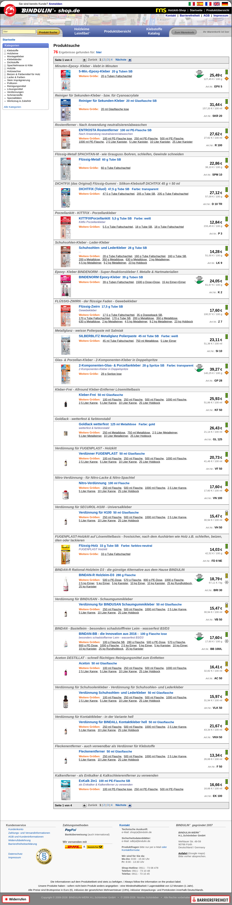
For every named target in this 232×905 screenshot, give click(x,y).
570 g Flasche (132, 580)
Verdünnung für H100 (109, 512)
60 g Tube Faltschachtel (115, 167)
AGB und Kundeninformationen (25, 836)
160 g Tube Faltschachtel (150, 256)
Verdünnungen (15, 92)
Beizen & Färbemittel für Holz (23, 74)
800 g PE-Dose (153, 580)
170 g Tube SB (121, 318)
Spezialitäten (14, 98)
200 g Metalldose (89, 259)
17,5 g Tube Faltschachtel (118, 315)
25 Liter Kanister (182, 141)
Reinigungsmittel (16, 86)
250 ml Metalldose (114, 432)
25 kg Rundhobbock (179, 583)
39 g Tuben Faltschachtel (118, 282)
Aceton (98, 663)
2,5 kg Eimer (86, 583)
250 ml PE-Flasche (146, 138)
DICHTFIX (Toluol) (118, 189)
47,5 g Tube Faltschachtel (118, 193)
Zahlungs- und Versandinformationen (29, 832)
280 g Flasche (135, 642)
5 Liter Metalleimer (90, 435)
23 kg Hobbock (137, 262)
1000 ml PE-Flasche (91, 141)
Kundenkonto (15, 829)
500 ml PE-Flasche (171, 138)
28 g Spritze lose (111, 373)
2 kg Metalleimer (159, 259)
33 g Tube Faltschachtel (115, 554)
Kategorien (12, 45)
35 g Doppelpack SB (149, 315)
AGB (206, 15)
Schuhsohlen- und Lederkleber (113, 248)
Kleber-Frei (101, 395)
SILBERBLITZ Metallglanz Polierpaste (128, 336)
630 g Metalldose (136, 259)
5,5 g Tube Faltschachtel (118, 226)
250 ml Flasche (133, 399)
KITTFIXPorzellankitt (115, 218)
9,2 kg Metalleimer (115, 262)
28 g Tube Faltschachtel (117, 256)
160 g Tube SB (177, 256)
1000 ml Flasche (176, 399)
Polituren (12, 83)
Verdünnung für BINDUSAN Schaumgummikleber (130, 604)
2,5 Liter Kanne (88, 402)
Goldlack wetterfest (117, 424)
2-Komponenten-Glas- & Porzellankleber (136, 365)
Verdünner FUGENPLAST (112, 453)
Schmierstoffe (15, 95)
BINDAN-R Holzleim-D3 (107, 575)
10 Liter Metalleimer (116, 435)
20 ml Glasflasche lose (115, 109)
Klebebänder (14, 59)
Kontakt (171, 15)
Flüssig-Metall (100, 159)
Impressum (220, 15)
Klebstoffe (12, 50)
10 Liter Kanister (160, 141)
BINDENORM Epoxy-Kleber (111, 277)
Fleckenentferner (105, 751)
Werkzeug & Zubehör (19, 101)
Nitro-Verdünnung (104, 483)
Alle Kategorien (12, 106)
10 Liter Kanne (128, 402)
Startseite (8, 39)
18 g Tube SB (143, 226)
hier (99, 52)
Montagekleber (15, 56)
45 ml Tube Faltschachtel (118, 340)
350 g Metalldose (112, 259)
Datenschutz (15, 853)
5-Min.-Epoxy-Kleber (106, 71)
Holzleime (12, 53)
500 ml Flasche (154, 399)
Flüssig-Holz (115, 545)
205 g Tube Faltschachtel (173, 193)
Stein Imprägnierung (18, 80)
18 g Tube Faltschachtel (169, 226)
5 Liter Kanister (138, 141)
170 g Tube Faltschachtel (94, 318)
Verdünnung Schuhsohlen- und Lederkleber (126, 692)
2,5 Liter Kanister (116, 141)
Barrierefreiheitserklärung (22, 843)
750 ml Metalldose (147, 340)
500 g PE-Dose (112, 580)
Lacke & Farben (16, 77)
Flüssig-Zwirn (101, 306)
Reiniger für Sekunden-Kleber (118, 100)
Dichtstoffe (13, 62)
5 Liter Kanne (108, 402)
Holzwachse (14, 71)
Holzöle (11, 68)
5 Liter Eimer (168, 340)
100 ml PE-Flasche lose (117, 138)
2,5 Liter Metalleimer (164, 432)
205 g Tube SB (146, 193)
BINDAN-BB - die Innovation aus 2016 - (123, 634)
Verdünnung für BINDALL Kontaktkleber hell (126, 722)
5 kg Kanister (120, 583)
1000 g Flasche (174, 580)
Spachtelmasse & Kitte (20, 65)
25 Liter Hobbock (149, 402)
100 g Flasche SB (113, 642)
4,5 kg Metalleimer (90, 262)
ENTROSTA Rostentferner (115, 130)
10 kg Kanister (156, 583)
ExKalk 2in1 (104, 781)
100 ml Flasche (112, 399)
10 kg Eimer (137, 583)
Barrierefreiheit (190, 15)
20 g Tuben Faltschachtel (116, 76)
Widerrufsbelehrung (19, 840)
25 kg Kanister (88, 586)
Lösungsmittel (15, 89)
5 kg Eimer (103, 583)
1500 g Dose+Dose (148, 282)
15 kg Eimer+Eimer (174, 282)
